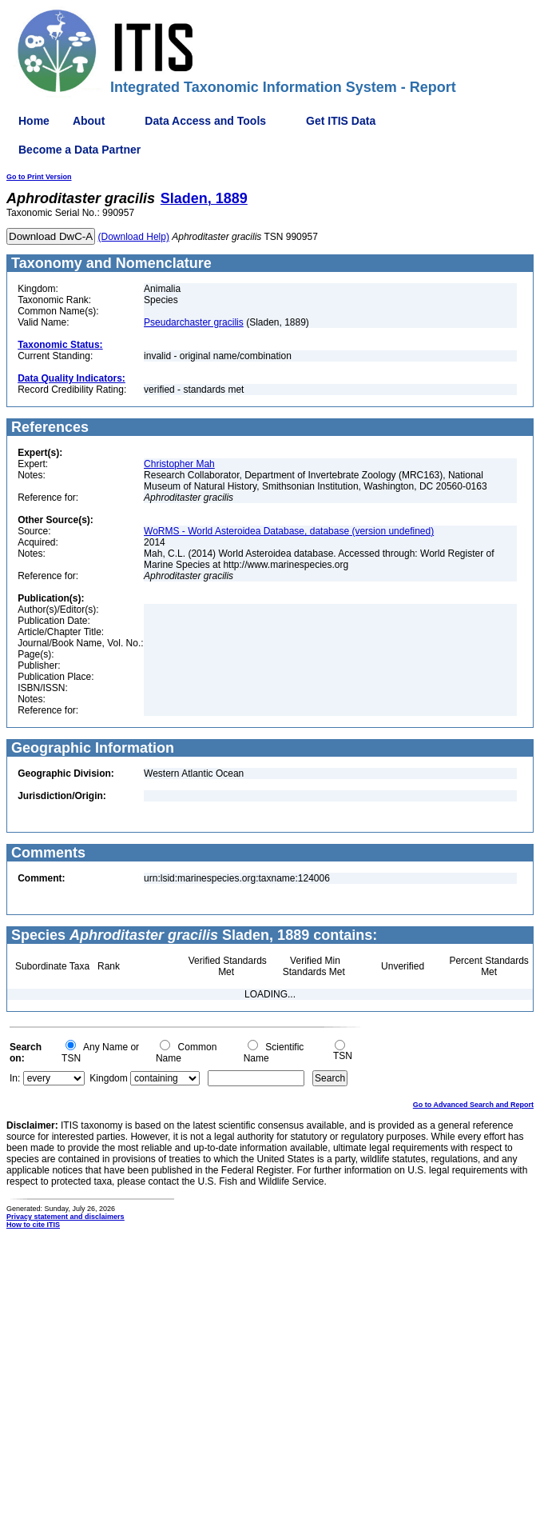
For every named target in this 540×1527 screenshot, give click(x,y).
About (89, 120)
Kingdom (108, 1078)
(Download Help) (133, 236)
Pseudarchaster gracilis (194, 322)
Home (34, 120)
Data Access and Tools (205, 120)
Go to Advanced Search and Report (473, 1105)
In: (15, 1078)
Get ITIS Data (340, 120)
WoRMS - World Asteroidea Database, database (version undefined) (289, 531)
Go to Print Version (39, 177)
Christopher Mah (179, 464)
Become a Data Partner (79, 149)
